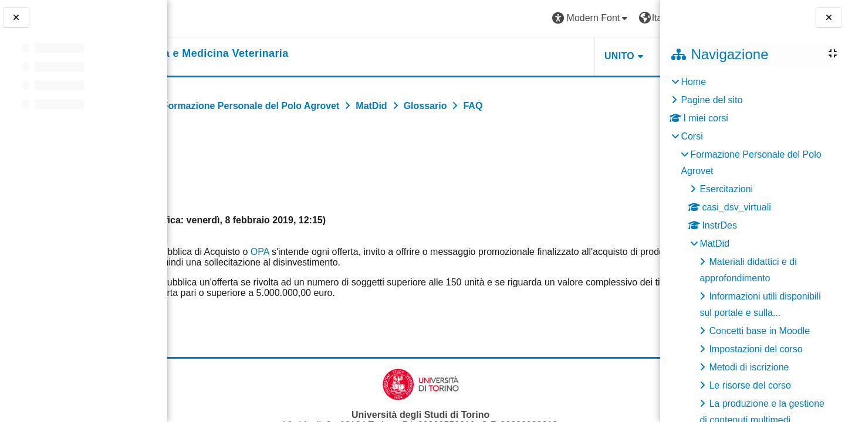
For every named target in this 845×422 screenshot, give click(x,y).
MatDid (714, 244)
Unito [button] (515, 56)
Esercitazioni (726, 189)
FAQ (601, 334)
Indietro (203, 156)
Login (630, 18)
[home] (274, 53)
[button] (488, 18)
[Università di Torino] (212, 18)
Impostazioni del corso (755, 349)
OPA (345, 252)
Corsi (691, 136)
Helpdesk (586, 56)
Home (693, 82)
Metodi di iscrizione (749, 367)
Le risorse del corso (750, 385)
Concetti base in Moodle (759, 331)
